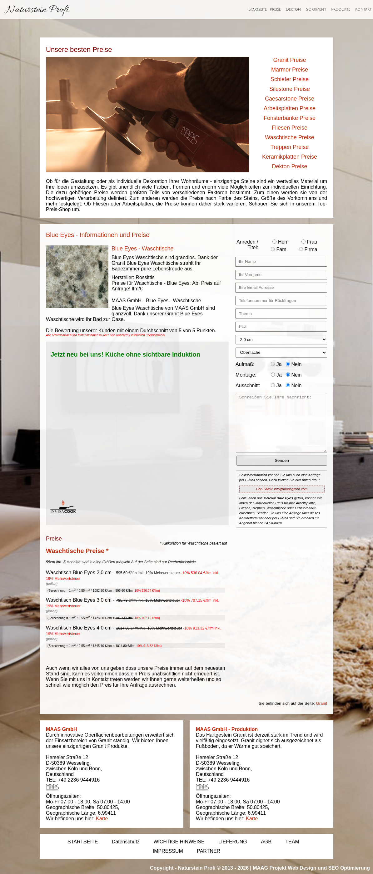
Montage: (246, 375)
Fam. (279, 249)
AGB (266, 841)
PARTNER (208, 851)
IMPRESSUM (168, 851)
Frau (309, 241)
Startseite (258, 9)
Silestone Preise (289, 89)
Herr (280, 241)
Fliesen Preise (289, 128)
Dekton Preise (289, 166)
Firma (308, 249)
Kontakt (363, 9)
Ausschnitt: (248, 385)
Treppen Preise (290, 147)
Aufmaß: (245, 364)
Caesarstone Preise (289, 99)
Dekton (293, 9)
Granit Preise (289, 60)
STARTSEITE (82, 841)
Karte (102, 818)
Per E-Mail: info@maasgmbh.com (282, 489)
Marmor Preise (289, 70)
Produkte (340, 9)
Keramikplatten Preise (289, 157)
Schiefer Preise (290, 79)
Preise (275, 9)
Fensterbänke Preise (290, 118)
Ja (276, 364)
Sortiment (316, 9)
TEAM (292, 841)
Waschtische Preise (289, 137)
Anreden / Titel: (247, 244)
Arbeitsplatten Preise (290, 108)
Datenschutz (126, 841)
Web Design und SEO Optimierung (329, 868)
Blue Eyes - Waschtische (142, 248)
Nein (293, 364)
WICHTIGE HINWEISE (179, 841)
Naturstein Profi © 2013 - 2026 (213, 868)
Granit (321, 703)
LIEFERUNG (232, 841)
